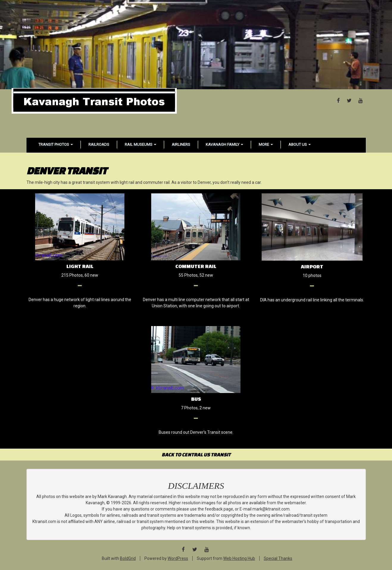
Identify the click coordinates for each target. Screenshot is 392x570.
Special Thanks (278, 558)
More (266, 144)
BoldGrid (128, 558)
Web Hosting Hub (239, 558)
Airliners (181, 144)
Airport (312, 266)
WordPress (178, 558)
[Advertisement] (196, 44)
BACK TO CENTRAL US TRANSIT (196, 454)
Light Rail (79, 266)
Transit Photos (55, 144)
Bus (196, 399)
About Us (299, 144)
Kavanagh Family (224, 144)
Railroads (98, 144)
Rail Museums (140, 144)
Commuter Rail (195, 266)
